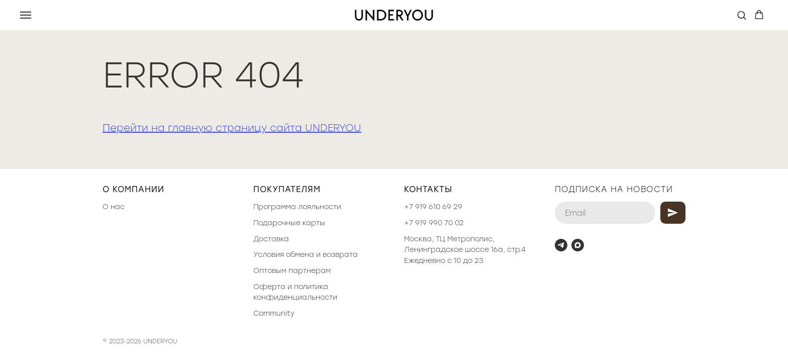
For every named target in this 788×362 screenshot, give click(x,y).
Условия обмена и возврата (305, 254)
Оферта (269, 287)
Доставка (271, 239)
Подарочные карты (289, 223)
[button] (741, 15)
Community (273, 313)
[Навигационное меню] (25, 15)
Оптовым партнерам (292, 270)
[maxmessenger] (577, 245)
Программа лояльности (297, 207)
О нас (114, 207)
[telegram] (561, 245)
